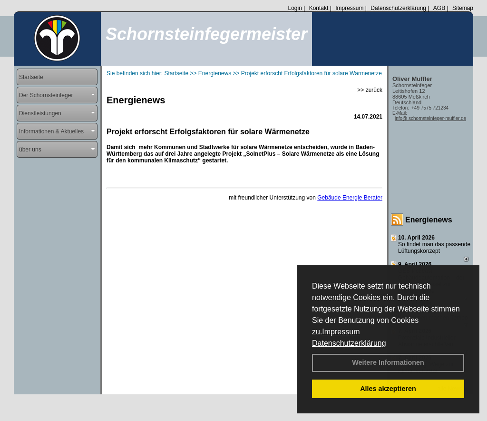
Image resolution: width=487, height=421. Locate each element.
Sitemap (462, 8)
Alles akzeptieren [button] (388, 388)
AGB (439, 8)
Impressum (341, 332)
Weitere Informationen (388, 362)
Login (295, 8)
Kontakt (319, 8)
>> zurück (369, 90)
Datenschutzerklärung (349, 343)
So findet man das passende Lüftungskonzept (434, 247)
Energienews (428, 220)
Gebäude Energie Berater (349, 197)
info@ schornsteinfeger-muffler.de (430, 118)
